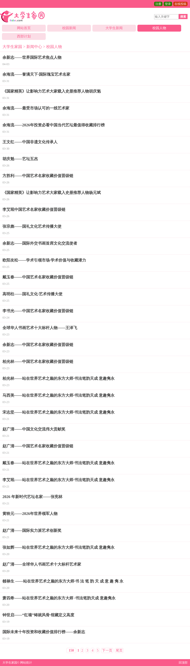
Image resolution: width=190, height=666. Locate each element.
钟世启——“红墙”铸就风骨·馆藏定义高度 (38, 615)
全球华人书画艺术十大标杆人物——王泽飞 (39, 328)
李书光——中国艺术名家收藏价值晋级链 (37, 311)
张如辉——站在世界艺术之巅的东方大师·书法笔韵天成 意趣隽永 (58, 547)
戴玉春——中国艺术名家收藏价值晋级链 (37, 277)
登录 (168, 4)
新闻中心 (34, 47)
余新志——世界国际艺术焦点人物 (31, 57)
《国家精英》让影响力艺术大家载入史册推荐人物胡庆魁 (51, 91)
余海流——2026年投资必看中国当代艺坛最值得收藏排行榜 (53, 125)
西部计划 (24, 36)
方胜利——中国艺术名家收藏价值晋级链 (37, 176)
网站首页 (24, 28)
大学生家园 (12, 47)
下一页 (107, 650)
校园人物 (159, 28)
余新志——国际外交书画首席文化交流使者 (39, 243)
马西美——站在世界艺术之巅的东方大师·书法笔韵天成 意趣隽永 (58, 395)
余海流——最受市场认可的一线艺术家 (35, 108)
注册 (158, 4)
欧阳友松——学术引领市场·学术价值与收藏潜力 (44, 260)
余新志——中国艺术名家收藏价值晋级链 (37, 345)
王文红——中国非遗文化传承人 (30, 142)
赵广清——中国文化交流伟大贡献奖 (33, 429)
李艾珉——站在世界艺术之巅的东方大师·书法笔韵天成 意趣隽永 (58, 480)
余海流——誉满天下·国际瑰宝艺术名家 (36, 74)
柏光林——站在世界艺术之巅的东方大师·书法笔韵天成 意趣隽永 (58, 378)
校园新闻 (69, 28)
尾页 (119, 650)
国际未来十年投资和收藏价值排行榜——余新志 (43, 632)
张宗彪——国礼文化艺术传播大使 (31, 226)
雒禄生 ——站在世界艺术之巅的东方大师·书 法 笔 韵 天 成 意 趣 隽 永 (62, 581)
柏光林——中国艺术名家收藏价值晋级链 (37, 361)
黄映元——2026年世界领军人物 (30, 513)
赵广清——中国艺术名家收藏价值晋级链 (37, 446)
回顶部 (183, 662)
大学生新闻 (114, 28)
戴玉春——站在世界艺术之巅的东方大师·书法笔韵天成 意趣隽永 (58, 463)
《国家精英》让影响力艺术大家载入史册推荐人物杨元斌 (51, 192)
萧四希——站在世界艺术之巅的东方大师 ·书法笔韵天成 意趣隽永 (59, 598)
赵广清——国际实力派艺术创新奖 (31, 530)
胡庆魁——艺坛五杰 (20, 159)
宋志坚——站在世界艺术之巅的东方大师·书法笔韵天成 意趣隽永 (58, 412)
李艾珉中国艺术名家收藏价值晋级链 (33, 209)
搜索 (183, 16)
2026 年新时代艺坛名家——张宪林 (32, 497)
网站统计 (26, 662)
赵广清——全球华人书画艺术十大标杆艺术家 (41, 564)
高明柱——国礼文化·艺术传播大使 (32, 294)
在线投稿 (180, 4)
